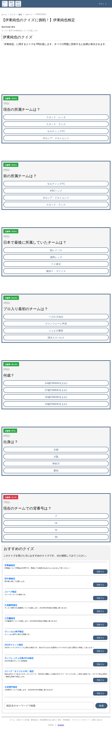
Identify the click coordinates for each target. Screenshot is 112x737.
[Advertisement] (56, 73)
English (61, 725)
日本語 (50, 725)
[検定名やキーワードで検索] (49, 705)
